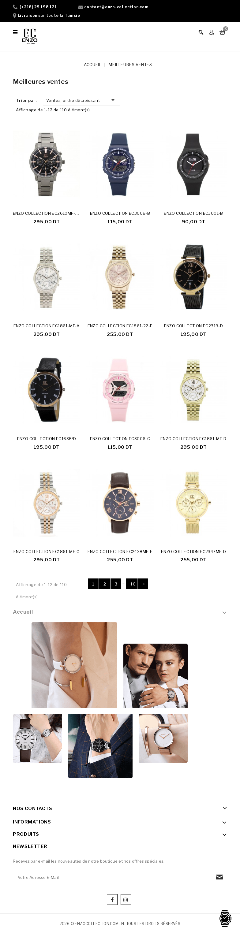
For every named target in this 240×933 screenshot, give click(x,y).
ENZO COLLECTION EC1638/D (46, 439)
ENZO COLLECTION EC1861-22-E (120, 326)
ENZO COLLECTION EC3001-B (193, 213)
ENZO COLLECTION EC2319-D (193, 326)
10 (133, 584)
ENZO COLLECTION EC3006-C (120, 439)
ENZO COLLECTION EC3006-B (120, 213)
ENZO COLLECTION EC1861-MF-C (46, 552)
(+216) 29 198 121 (38, 7)
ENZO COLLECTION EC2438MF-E (120, 552)
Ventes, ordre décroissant (81, 100)
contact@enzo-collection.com (116, 7)
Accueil (23, 612)
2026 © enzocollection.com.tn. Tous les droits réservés (120, 924)
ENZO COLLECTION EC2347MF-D (193, 552)
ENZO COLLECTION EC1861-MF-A (46, 326)
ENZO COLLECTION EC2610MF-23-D (49, 213)
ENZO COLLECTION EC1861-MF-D (193, 439)
